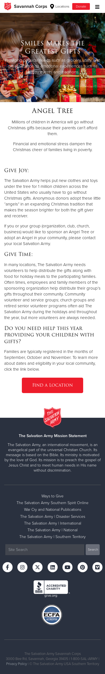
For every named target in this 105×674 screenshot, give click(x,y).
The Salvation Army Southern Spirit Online (52, 502)
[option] (52, 57)
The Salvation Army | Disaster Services (52, 516)
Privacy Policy (16, 664)
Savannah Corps (30, 6)
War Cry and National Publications (52, 509)
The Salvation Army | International (52, 523)
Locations (59, 6)
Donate (81, 6)
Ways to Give (52, 496)
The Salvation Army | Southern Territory (52, 536)
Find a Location (52, 385)
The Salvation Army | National (52, 530)
